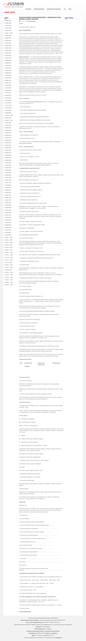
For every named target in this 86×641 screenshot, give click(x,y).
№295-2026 (8, 48)
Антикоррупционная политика (52, 631)
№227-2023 (8, 215)
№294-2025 (8, 50)
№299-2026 (8, 38)
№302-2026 (8, 30)
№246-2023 (8, 170)
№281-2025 (8, 83)
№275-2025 (8, 97)
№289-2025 (8, 63)
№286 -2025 (8, 70)
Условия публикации (39, 9)
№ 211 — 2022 (9, 260)
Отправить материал (9, 12)
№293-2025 (8, 53)
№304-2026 (8, 25)
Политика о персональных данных (35, 631)
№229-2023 (8, 217)
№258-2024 (8, 140)
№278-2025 (8, 90)
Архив (70, 9)
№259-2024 (8, 137)
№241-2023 (8, 182)
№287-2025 (8, 68)
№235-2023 (8, 200)
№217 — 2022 (8, 242)
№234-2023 (8, 202)
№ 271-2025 (8, 105)
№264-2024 (8, 125)
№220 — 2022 (8, 237)
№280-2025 (8, 85)
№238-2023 (8, 192)
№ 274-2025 (8, 100)
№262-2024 (8, 130)
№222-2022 (8, 232)
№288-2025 (8, 65)
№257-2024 (8, 142)
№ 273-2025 (8, 102)
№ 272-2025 (8, 107)
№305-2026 (8, 23)
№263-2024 (8, 127)
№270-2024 (8, 110)
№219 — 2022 (8, 240)
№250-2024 (8, 160)
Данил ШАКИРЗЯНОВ (26, 611)
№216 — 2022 (8, 247)
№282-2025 (8, 80)
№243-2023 (8, 177)
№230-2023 (8, 212)
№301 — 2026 (8, 33)
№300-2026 (8, 35)
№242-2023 (8, 180)
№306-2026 (8, 20)
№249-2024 (8, 162)
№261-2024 (8, 132)
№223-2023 (8, 230)
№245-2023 (8, 172)
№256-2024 (8, 145)
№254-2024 (8, 150)
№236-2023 (8, 197)
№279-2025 (8, 87)
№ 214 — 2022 (9, 252)
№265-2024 (8, 122)
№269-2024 (8, 112)
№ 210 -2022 (8, 262)
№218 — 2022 (8, 245)
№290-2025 (8, 60)
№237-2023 (8, 195)
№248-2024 (8, 165)
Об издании (28, 9)
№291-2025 (8, 58)
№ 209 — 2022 (9, 264)
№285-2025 (8, 73)
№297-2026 (8, 43)
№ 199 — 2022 (9, 284)
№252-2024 (8, 155)
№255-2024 (8, 147)
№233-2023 (8, 205)
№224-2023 (8, 227)
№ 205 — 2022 (9, 272)
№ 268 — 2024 (9, 115)
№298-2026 (8, 40)
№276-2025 (8, 95)
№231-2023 (8, 210)
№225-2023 (8, 225)
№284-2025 (8, 75)
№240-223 (8, 187)
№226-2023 (8, 222)
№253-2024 (8, 152)
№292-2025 (8, 55)
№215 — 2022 (8, 250)
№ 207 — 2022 (9, 267)
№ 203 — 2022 (9, 277)
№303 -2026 (8, 28)
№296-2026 (8, 45)
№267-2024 (8, 117)
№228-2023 (8, 220)
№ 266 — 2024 (9, 120)
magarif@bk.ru (53, 633)
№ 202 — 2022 (9, 279)
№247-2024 (8, 167)
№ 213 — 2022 (9, 255)
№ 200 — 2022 (9, 282)
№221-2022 (8, 235)
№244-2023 (8, 175)
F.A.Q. (65, 9)
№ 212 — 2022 (9, 257)
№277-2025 (8, 92)
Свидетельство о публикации (54, 9)
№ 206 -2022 (8, 269)
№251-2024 (8, 157)
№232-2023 (8, 207)
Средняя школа (31, 21)
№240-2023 (8, 185)
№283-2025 (8, 78)
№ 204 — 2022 (9, 274)
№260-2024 (8, 135)
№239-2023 (8, 190)
